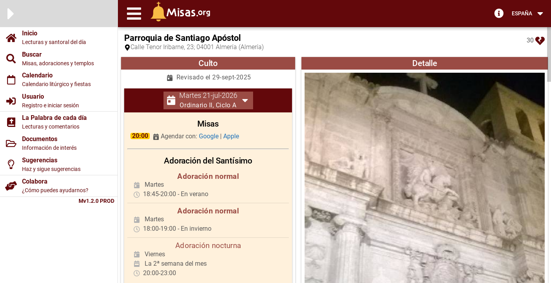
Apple (231, 136)
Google (209, 136)
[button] (134, 13)
